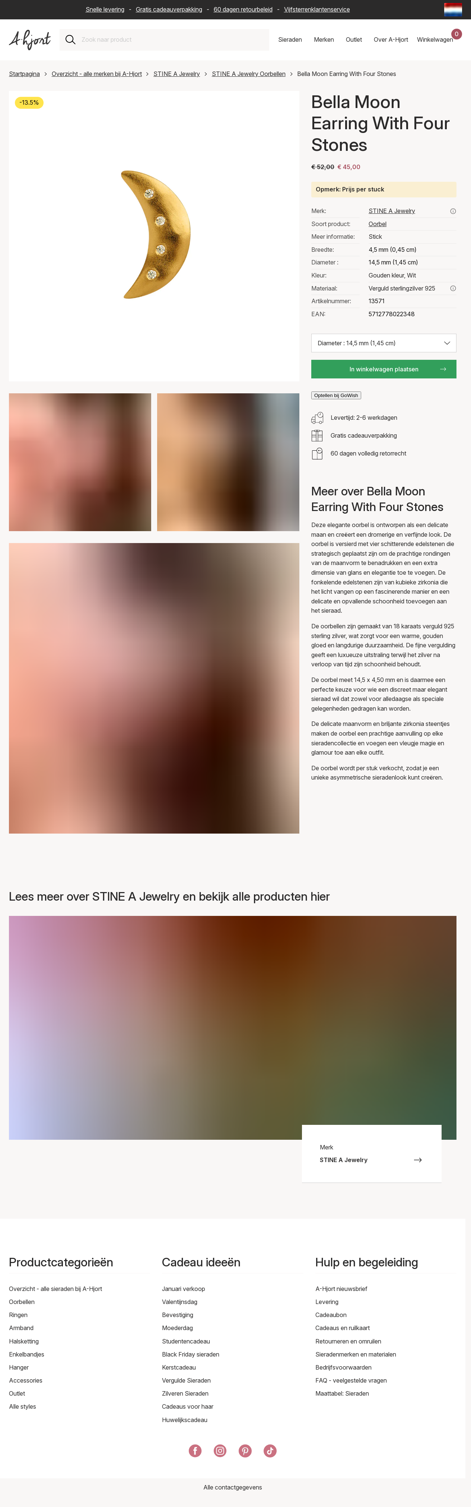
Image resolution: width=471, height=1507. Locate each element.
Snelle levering (105, 9)
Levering (326, 1301)
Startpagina (24, 73)
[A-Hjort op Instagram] (220, 1452)
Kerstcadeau (179, 1367)
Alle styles (22, 1406)
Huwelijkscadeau (184, 1420)
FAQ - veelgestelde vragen (351, 1380)
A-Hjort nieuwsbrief (341, 1288)
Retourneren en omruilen (348, 1341)
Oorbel (377, 224)
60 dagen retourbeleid (243, 9)
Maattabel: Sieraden (342, 1393)
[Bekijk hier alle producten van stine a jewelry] (453, 211)
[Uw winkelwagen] (439, 39)
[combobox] (172, 40)
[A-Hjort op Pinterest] (245, 1452)
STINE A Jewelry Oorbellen (249, 73)
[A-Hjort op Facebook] (195, 1452)
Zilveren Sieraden (185, 1393)
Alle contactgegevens (232, 1487)
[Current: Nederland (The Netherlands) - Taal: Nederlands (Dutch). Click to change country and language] (453, 9)
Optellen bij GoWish (336, 395)
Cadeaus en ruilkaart (342, 1328)
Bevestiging (177, 1315)
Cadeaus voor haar (187, 1406)
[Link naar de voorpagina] (30, 40)
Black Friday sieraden (190, 1354)
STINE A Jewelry (176, 73)
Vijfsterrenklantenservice (317, 9)
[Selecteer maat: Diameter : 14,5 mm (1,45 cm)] (383, 343)
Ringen (18, 1315)
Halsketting (24, 1341)
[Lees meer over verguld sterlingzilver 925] (453, 288)
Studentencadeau (186, 1341)
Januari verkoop (183, 1288)
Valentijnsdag (179, 1301)
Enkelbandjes (26, 1354)
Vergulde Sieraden (186, 1380)
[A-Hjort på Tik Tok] (270, 1452)
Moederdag (177, 1328)
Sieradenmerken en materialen (355, 1354)
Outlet (17, 1393)
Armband (21, 1328)
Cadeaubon (331, 1315)
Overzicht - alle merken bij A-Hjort (97, 73)
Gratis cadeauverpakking (169, 9)
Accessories (25, 1380)
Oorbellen (22, 1301)
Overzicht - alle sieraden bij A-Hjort (55, 1288)
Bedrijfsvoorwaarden (343, 1367)
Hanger (19, 1367)
